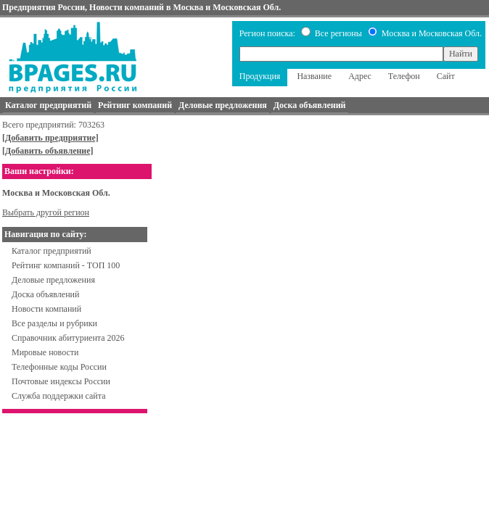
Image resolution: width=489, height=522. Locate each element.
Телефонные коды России (59, 367)
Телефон (404, 76)
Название (314, 76)
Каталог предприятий (51, 251)
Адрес (359, 76)
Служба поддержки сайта (59, 396)
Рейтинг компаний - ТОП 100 (66, 265)
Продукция (260, 76)
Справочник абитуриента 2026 (68, 338)
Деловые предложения (53, 280)
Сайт (446, 76)
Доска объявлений (45, 294)
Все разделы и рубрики (54, 323)
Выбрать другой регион (45, 212)
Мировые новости (45, 352)
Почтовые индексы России (61, 381)
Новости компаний (46, 309)
